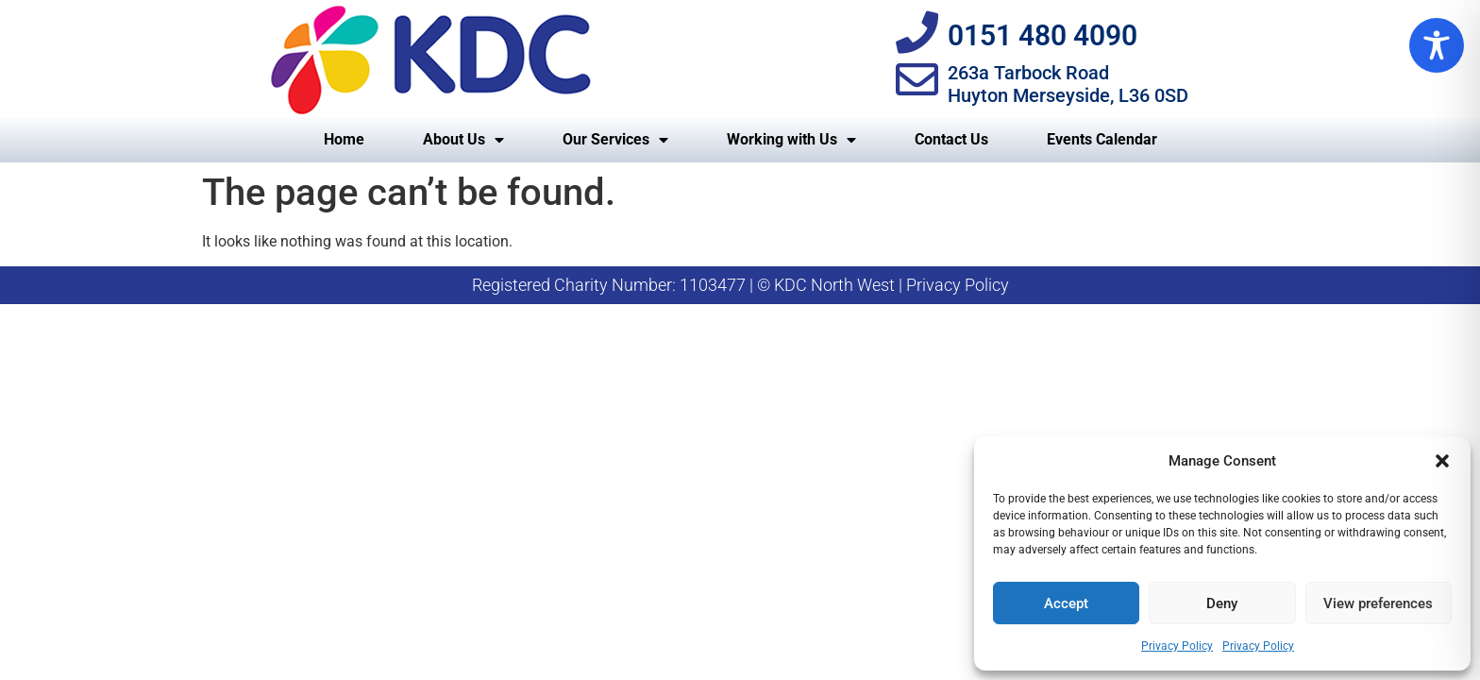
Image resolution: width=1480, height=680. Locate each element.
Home (344, 139)
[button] (1442, 460)
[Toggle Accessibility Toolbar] (1436, 45)
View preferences (1378, 603)
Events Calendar (1102, 139)
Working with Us (791, 140)
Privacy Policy (1177, 646)
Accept (1066, 603)
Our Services (615, 140)
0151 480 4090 (1042, 35)
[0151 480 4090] (917, 32)
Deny (1221, 603)
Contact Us (951, 139)
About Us (463, 140)
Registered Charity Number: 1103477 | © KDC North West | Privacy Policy (740, 285)
